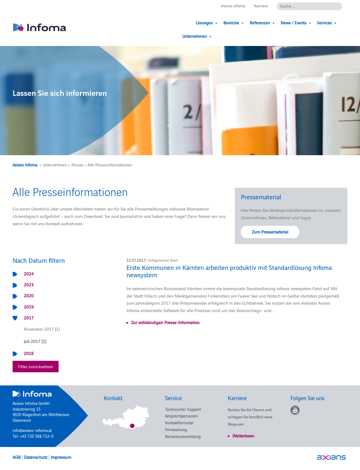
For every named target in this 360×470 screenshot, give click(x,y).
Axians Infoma (25, 165)
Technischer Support (183, 409)
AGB (17, 457)
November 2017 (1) (42, 329)
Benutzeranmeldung (183, 436)
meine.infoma (233, 6)
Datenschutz (35, 457)
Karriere (261, 6)
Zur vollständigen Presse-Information (165, 322)
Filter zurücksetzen (35, 366)
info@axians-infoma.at (32, 430)
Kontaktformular (179, 422)
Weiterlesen (243, 435)
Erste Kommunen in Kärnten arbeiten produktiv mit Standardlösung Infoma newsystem (229, 271)
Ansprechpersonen (181, 416)
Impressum (61, 457)
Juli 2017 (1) (35, 341)
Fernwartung (176, 429)
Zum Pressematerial (270, 232)
